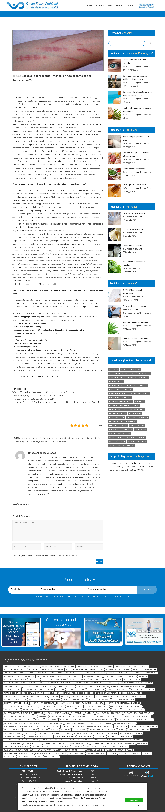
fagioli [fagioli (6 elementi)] (124, 405)
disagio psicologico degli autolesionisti (82, 438)
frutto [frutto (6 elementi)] (127, 409)
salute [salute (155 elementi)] (115, 433)
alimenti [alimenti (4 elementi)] (144, 373)
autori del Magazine (138, 456)
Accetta (134, 800)
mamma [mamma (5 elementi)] (131, 421)
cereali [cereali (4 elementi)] (127, 389)
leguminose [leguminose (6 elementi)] (116, 421)
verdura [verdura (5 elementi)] (115, 445)
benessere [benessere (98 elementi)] (116, 381)
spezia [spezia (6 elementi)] (140, 437)
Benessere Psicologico (138, 53)
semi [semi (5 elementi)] (127, 433)
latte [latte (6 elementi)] (131, 417)
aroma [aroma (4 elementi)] (143, 377)
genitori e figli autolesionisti (25, 442)
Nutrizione (131, 129)
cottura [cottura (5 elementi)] (143, 393)
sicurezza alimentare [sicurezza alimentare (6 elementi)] (121, 437)
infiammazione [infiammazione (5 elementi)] (118, 413)
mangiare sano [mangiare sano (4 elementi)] (118, 425)
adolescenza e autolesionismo (33, 438)
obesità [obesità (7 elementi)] (114, 429)
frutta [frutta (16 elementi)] (114, 409)
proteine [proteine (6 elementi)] (140, 429)
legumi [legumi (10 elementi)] (142, 417)
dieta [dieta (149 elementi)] (126, 397)
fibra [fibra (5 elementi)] (135, 405)
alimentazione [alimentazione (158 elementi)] (130, 369)
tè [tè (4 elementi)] (122, 441)
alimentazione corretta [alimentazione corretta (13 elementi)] (123, 373)
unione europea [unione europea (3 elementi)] (137, 441)
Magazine (127, 33)
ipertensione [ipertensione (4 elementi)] (117, 417)
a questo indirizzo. (56, 802)
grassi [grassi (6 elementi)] (139, 409)
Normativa (131, 206)
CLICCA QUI (138, 470)
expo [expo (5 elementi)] (113, 405)
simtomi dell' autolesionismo (52, 442)
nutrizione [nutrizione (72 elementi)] (136, 425)
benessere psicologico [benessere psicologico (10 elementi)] (122, 385)
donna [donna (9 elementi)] (139, 401)
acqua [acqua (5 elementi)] (114, 369)
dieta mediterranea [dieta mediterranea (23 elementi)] (121, 401)
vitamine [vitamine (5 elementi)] (128, 445)
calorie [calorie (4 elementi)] (114, 389)
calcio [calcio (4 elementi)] (142, 385)
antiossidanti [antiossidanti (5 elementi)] (128, 377)
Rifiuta (140, 805)
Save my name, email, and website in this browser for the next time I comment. (46, 556)
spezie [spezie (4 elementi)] (113, 441)
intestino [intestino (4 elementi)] (135, 413)
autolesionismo (56, 438)
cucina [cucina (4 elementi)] (114, 397)
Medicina (130, 283)
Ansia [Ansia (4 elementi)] (113, 377)
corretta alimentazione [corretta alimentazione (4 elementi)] (122, 393)
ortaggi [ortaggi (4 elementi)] (127, 429)
